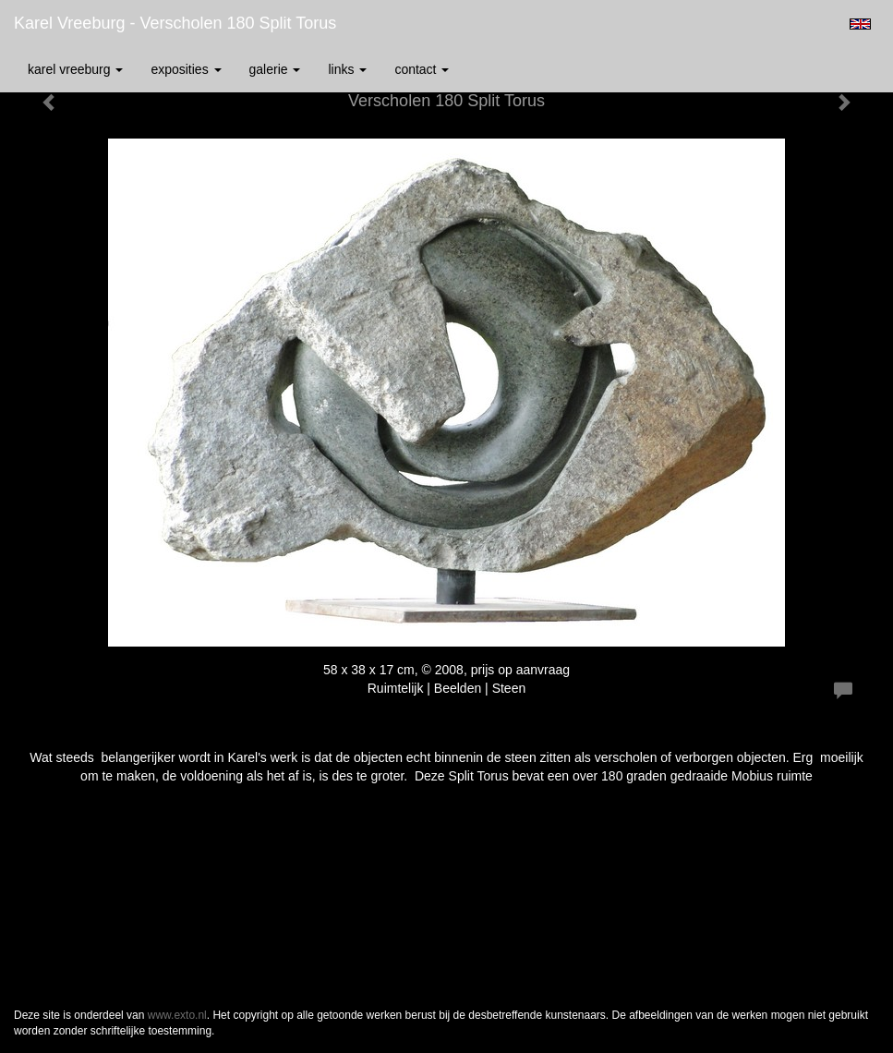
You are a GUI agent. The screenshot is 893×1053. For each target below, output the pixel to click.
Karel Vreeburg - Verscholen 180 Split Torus (175, 23)
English (860, 24)
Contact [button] (421, 69)
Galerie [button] (275, 69)
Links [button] (347, 69)
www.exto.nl (177, 1015)
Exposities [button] (186, 69)
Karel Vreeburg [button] (75, 69)
